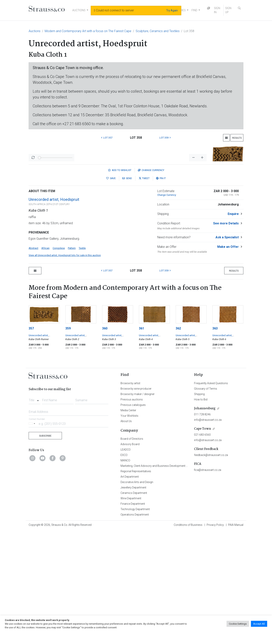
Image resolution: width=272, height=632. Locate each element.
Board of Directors (132, 540)
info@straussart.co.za (208, 521)
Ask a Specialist (227, 338)
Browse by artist (130, 484)
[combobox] (34, 500)
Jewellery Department (133, 588)
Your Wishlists (129, 517)
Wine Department (131, 599)
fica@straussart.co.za (207, 571)
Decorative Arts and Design (137, 583)
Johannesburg (205, 509)
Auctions (34, 31)
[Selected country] (32, 525)
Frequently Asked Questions (211, 484)
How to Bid (200, 500)
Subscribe (45, 537)
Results (237, 137)
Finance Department (133, 605)
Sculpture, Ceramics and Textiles (158, 31)
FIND (194, 10)
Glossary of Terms (205, 490)
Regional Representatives (136, 572)
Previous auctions (132, 500)
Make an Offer (228, 348)
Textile (82, 349)
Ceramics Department (134, 594)
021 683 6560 (202, 536)
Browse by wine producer (136, 490)
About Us (126, 522)
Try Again (172, 10)
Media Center (128, 511)
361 (141, 430)
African (45, 349)
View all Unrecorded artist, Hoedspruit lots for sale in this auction (65, 356)
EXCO (124, 556)
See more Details (226, 325)
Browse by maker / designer (138, 495)
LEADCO (126, 550)
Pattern (72, 349)
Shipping (199, 495)
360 (104, 430)
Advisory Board (130, 545)
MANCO (125, 561)
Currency (151, 271)
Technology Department (135, 610)
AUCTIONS (79, 10)
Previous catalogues (133, 506)
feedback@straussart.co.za (211, 556)
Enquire (233, 315)
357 (31, 430)
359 (68, 430)
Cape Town (202, 530)
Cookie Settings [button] (238, 623)
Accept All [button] (259, 623)
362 (178, 430)
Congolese (59, 349)
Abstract (33, 349)
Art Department (130, 578)
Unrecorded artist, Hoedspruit (54, 300)
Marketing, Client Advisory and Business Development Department (160, 567)
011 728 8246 (202, 515)
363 (215, 430)
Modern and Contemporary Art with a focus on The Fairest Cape (88, 31)
